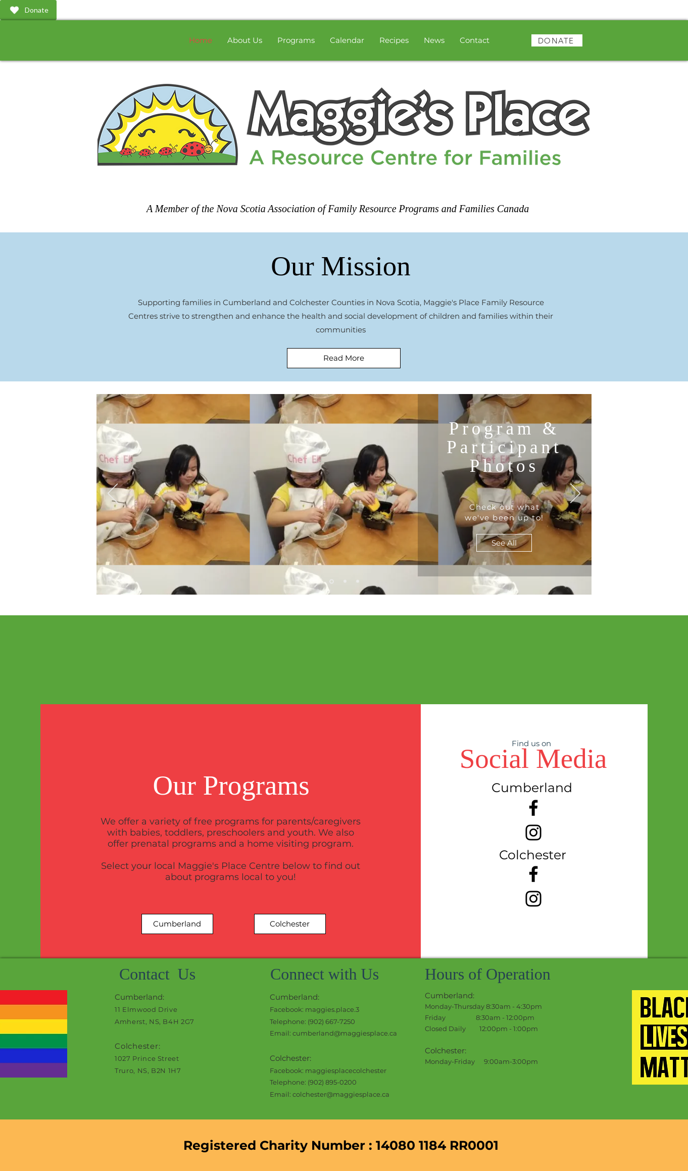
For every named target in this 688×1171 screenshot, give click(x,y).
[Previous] (113, 494)
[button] (296, 40)
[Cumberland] (177, 924)
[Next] (575, 494)
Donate (27, 10)
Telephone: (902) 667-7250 (312, 1021)
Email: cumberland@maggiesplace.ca (333, 1033)
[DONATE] (556, 40)
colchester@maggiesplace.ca (340, 1094)
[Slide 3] (357, 581)
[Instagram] (533, 832)
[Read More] (344, 358)
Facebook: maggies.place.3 (314, 1009)
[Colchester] (290, 924)
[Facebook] (533, 807)
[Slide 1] (331, 581)
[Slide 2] (345, 581)
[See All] (504, 543)
